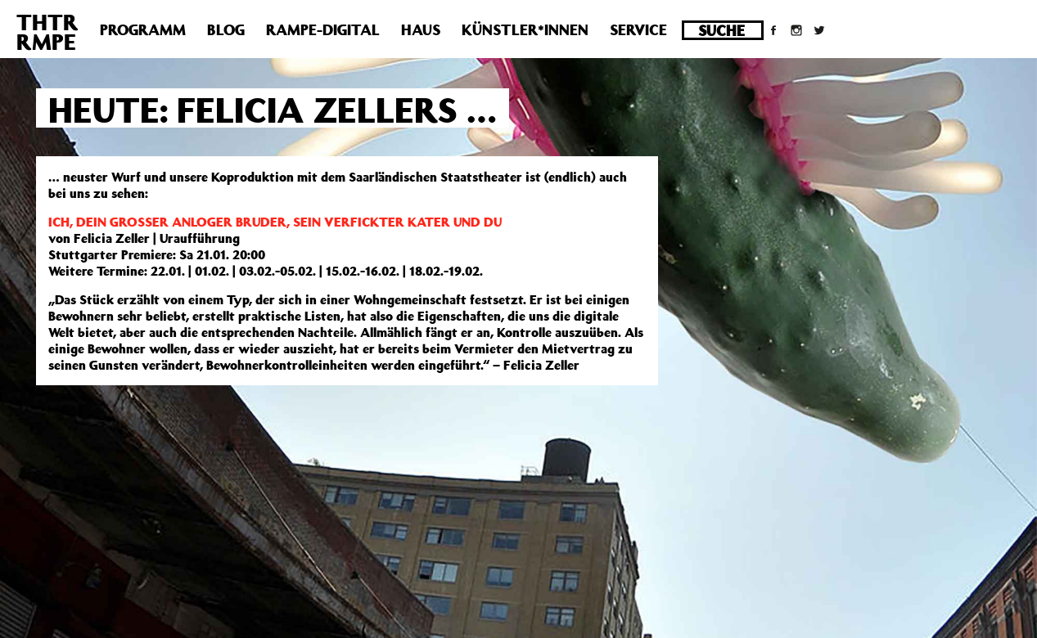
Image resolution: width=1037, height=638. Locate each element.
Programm (143, 29)
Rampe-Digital (323, 29)
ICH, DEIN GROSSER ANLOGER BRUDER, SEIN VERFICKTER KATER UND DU (275, 221)
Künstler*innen (525, 29)
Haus (420, 29)
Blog (226, 29)
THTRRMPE (47, 31)
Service (638, 29)
